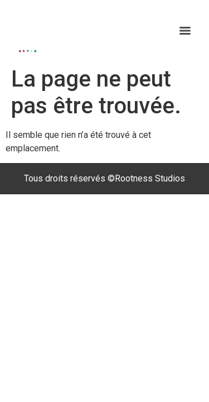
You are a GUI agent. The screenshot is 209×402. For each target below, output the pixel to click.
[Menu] (185, 30)
